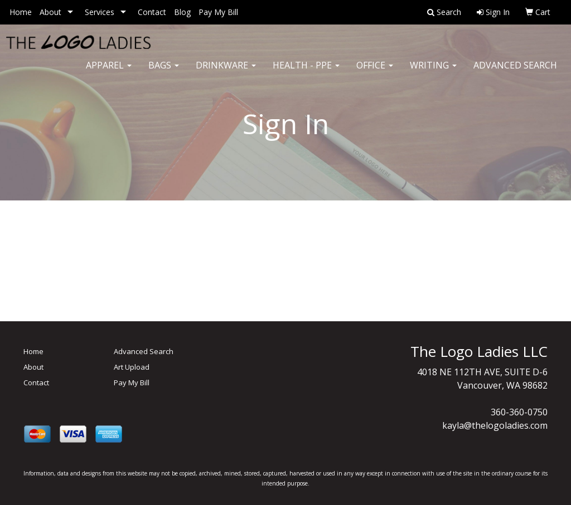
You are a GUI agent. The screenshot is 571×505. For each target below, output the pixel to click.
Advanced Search (515, 72)
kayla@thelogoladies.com (495, 425)
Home (20, 12)
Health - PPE (306, 72)
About (50, 12)
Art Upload (131, 367)
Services (99, 12)
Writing (433, 72)
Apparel (109, 72)
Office (374, 72)
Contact (152, 12)
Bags (163, 72)
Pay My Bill (218, 12)
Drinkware (226, 72)
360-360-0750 (519, 412)
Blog (182, 12)
